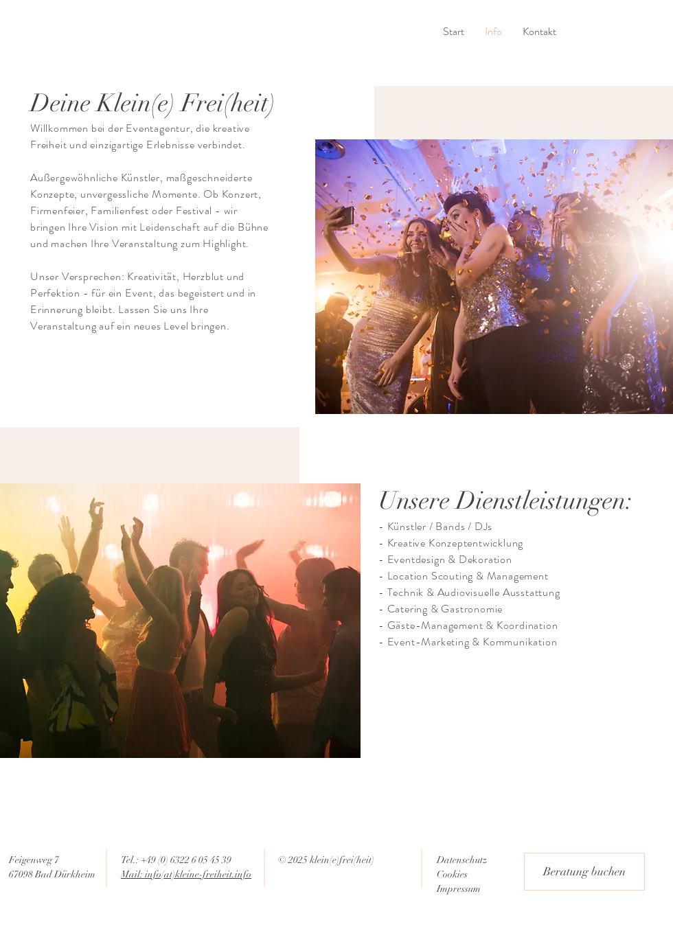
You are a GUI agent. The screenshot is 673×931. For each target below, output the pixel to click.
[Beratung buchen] (584, 871)
